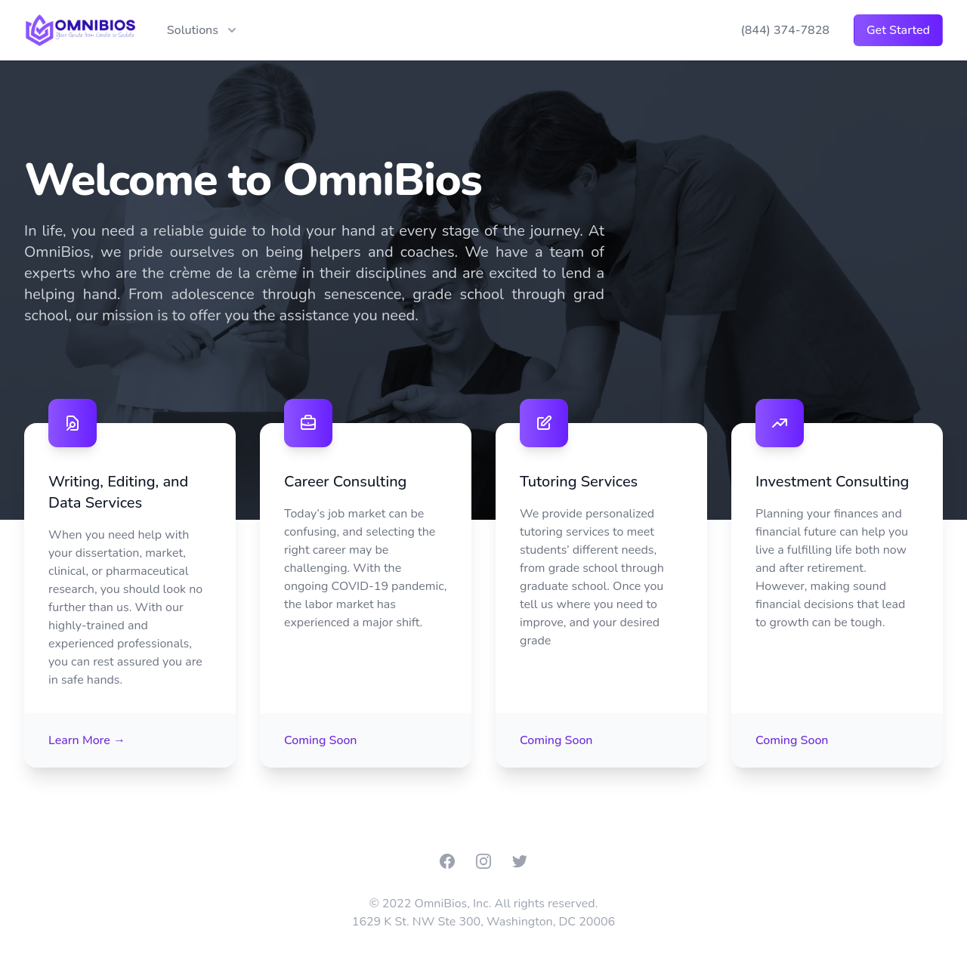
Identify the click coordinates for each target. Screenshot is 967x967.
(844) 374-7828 (784, 30)
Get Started (898, 30)
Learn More (86, 740)
